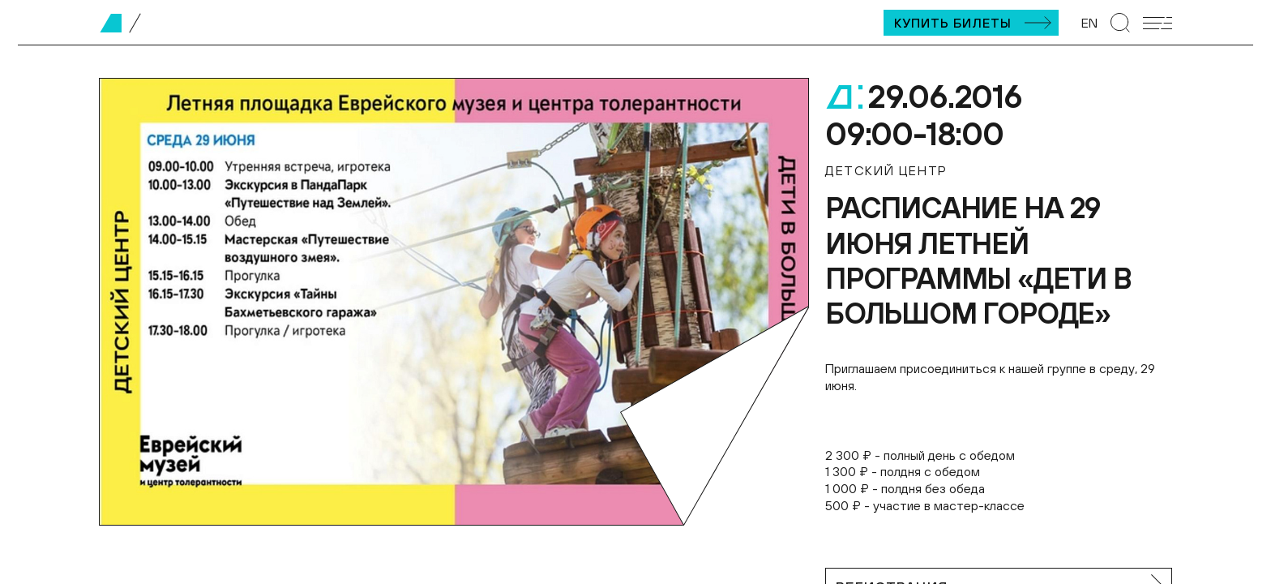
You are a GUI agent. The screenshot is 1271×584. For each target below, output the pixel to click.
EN (1089, 22)
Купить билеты (953, 22)
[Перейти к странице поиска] (1120, 22)
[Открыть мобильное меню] (1157, 23)
